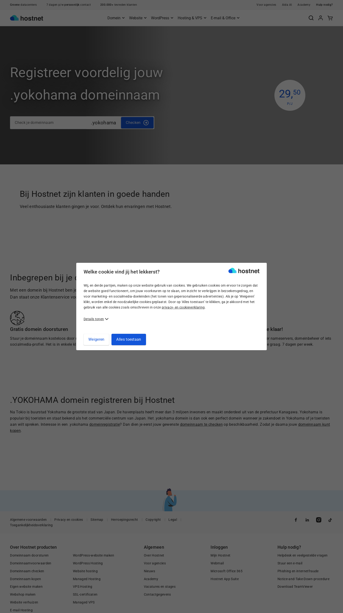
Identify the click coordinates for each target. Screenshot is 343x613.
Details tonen (94, 319)
